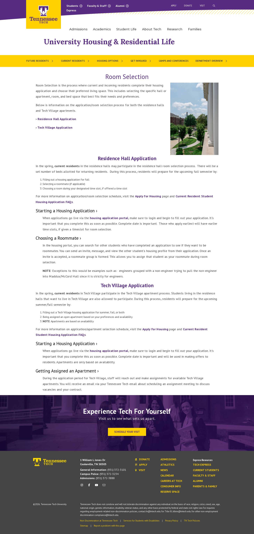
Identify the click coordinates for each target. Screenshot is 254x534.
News (164, 470)
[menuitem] (40, 61)
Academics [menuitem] (102, 29)
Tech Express (202, 464)
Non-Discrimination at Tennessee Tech (99, 520)
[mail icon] (103, 486)
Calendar (167, 475)
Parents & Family (205, 486)
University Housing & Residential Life (109, 41)
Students (75, 5)
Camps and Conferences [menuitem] (174, 60)
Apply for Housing (148, 196)
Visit (202, 5)
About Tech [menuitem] (151, 29)
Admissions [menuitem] (78, 29)
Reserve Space (170, 491)
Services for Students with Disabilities (141, 520)
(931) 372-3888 (97, 478)
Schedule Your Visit (127, 431)
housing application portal (109, 218)
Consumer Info (171, 486)
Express (71, 10)
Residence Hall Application (57, 119)
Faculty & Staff (99, 5)
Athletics (167, 464)
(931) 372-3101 (103, 469)
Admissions (168, 459)
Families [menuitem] (194, 29)
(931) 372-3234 (99, 474)
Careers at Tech (171, 481)
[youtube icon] (96, 486)
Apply (173, 5)
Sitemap (84, 525)
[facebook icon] (89, 486)
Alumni (122, 5)
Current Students (206, 470)
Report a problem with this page (109, 525)
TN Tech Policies (192, 520)
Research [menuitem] (174, 29)
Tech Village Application (54, 127)
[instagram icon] (82, 486)
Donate (188, 5)
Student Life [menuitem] (126, 29)
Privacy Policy (171, 520)
